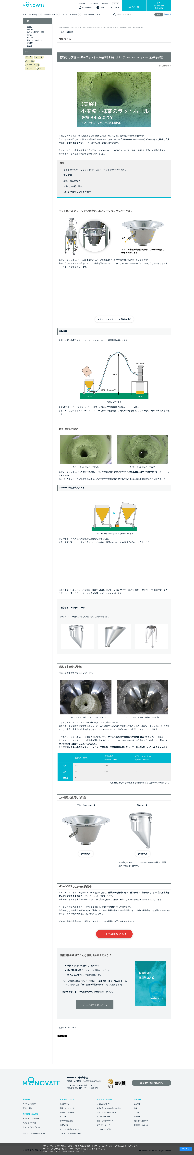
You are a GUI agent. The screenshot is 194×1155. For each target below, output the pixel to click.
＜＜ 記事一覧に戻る (65, 32)
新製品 (29, 27)
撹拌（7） (29, 57)
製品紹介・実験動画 (67, 1112)
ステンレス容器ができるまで (70, 1129)
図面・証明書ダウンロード (106, 1121)
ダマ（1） (41, 69)
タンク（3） (38, 57)
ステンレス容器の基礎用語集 (70, 1134)
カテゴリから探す (29, 1104)
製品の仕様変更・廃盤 (35, 32)
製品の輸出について (141, 1121)
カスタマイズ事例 (29, 1123)
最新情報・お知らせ (141, 1125)
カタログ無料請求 (103, 1117)
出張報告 (30, 43)
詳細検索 (167, 14)
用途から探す (27, 1108)
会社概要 (137, 1104)
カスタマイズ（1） (32, 65)
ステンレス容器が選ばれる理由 (34, 1133)
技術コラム (31, 38)
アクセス (137, 1112)
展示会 (29, 35)
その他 (29, 46)
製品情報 (30, 29)
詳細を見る (86, 853)
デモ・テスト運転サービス (106, 1112)
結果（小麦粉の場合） (74, 186)
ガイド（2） (30, 61)
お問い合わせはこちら (153, 1083)
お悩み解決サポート (92, 14)
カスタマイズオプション (31, 1127)
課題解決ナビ (65, 1104)
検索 (158, 14)
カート (116, 7)
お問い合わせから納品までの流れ (109, 1108)
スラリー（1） (30, 69)
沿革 (135, 1108)
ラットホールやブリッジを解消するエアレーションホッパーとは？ (95, 170)
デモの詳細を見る (114, 934)
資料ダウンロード (103, 1125)
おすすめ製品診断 (66, 1121)
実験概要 (67, 175)
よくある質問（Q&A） (105, 1104)
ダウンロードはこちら (94, 1004)
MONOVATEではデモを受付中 (77, 192)
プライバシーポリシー (64, 1151)
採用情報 (137, 1117)
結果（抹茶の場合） (72, 181)
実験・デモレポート (34, 40)
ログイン (103, 7)
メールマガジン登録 (104, 1129)
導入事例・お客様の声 (31, 1119)
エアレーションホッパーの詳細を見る (114, 319)
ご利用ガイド (82, 3)
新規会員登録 (87, 7)
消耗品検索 (64, 1125)
